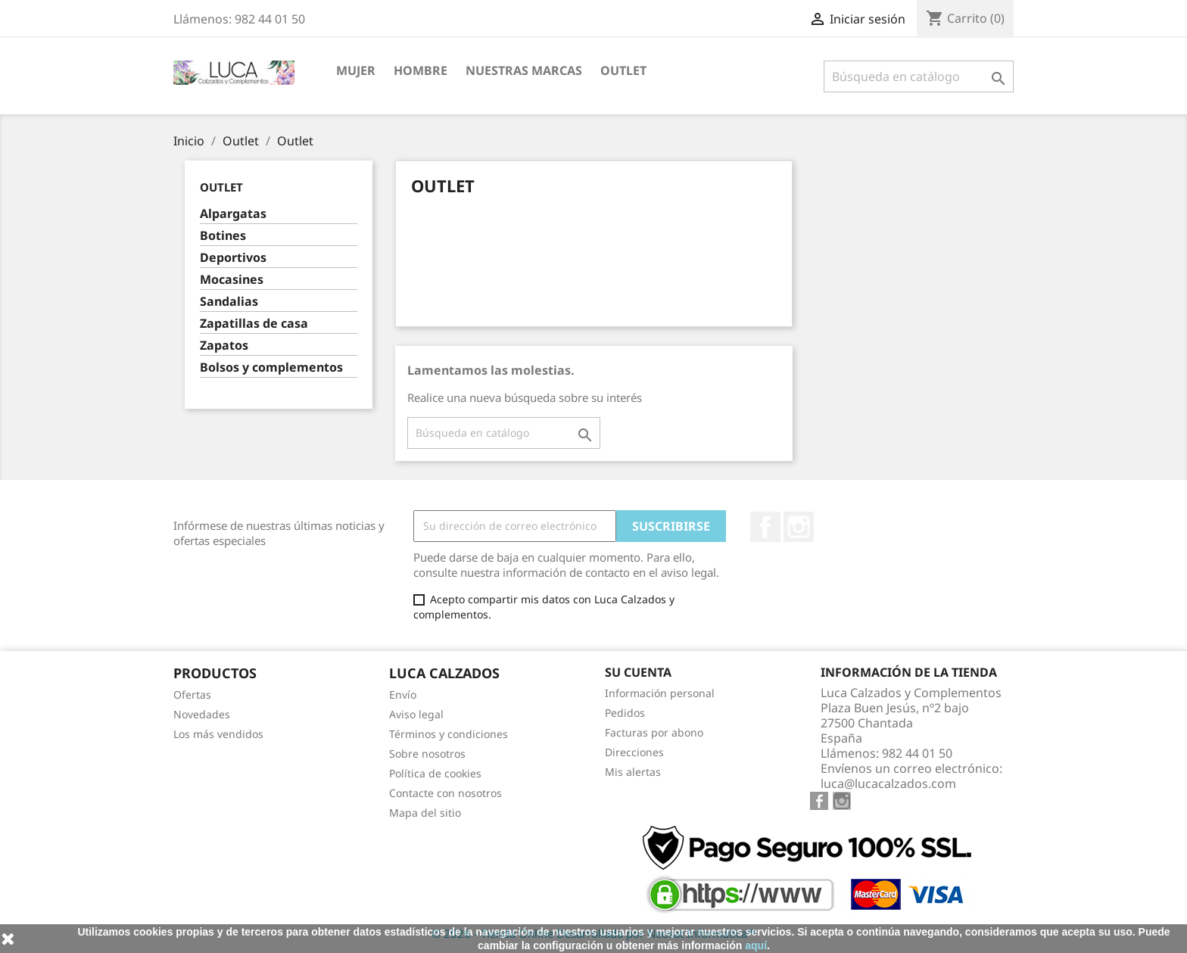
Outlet (623, 70)
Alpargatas (233, 214)
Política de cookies (435, 773)
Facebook (765, 527)
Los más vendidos (218, 734)
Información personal (660, 693)
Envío (402, 694)
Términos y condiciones (448, 734)
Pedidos (625, 712)
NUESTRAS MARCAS (524, 70)
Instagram (799, 527)
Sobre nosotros (427, 753)
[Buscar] (919, 76)
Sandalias (229, 302)
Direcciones (634, 752)
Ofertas (192, 694)
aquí (756, 945)
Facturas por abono (654, 732)
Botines (223, 236)
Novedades (201, 714)
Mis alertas (633, 772)
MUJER (355, 70)
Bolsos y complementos (271, 367)
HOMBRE (420, 70)
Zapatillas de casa (254, 324)
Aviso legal (416, 714)
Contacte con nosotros (445, 793)
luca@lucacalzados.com (888, 783)
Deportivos (233, 258)
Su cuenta (638, 672)
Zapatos (224, 345)
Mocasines (231, 280)
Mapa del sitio (425, 812)
